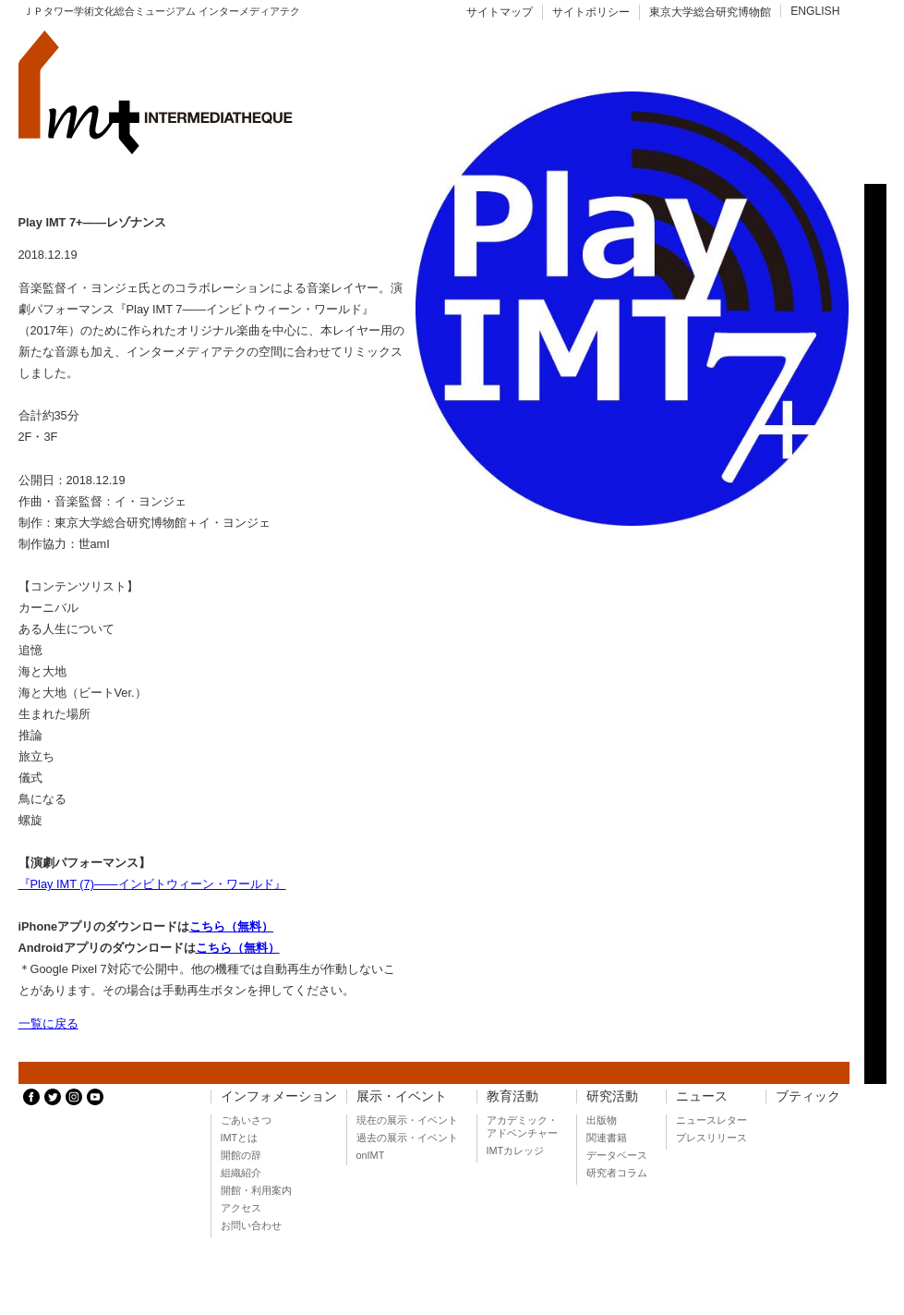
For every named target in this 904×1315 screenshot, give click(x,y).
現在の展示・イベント (407, 1120)
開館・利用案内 (256, 1190)
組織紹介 (241, 1172)
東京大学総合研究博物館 (710, 12)
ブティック (808, 1096)
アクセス (241, 1207)
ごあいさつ (246, 1120)
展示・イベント (401, 1096)
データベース (616, 1155)
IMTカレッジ (516, 1150)
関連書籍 (606, 1137)
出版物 (601, 1120)
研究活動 (612, 1096)
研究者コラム (616, 1172)
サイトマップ (499, 12)
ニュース (702, 1096)
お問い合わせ (251, 1225)
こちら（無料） (231, 926)
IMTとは (240, 1137)
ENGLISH (814, 11)
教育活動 (512, 1096)
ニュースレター (711, 1120)
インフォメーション (279, 1096)
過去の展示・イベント (407, 1137)
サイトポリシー (591, 12)
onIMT (370, 1155)
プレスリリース (711, 1137)
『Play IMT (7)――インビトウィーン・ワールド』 (152, 884)
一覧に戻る (48, 1023)
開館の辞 (241, 1155)
